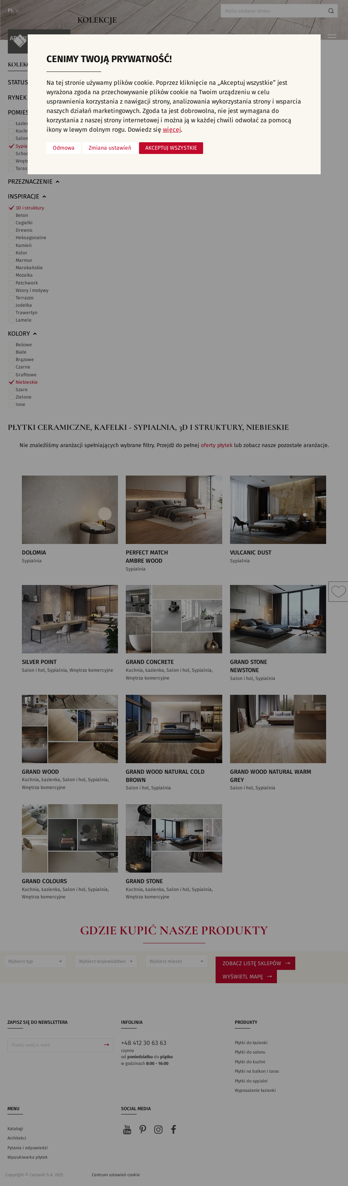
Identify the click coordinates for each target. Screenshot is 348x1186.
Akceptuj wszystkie (171, 148)
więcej (172, 130)
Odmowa (64, 148)
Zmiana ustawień (110, 148)
